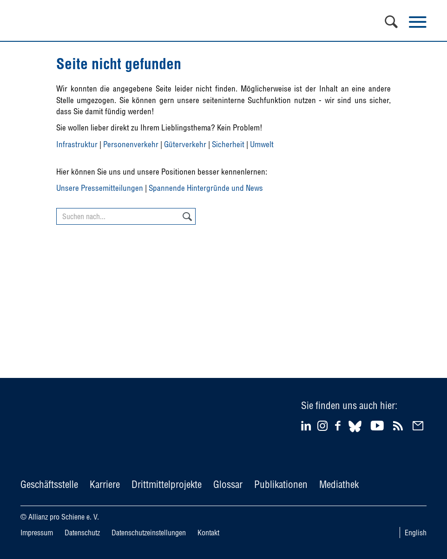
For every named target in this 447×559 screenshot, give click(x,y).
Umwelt (262, 144)
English (416, 532)
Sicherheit (228, 144)
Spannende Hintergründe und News (206, 188)
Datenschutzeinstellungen (149, 532)
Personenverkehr (130, 144)
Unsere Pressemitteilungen (99, 188)
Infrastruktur (77, 144)
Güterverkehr (185, 144)
